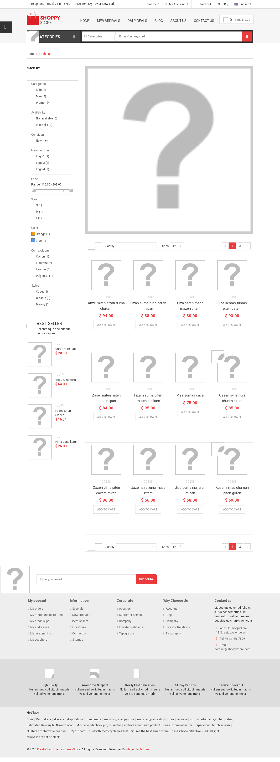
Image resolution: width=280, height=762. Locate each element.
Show (165, 246)
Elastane (44, 263)
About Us (178, 21)
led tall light (211, 735)
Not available (46, 118)
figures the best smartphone (150, 735)
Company (125, 625)
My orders (36, 613)
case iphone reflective (177, 729)
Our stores (79, 631)
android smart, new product (142, 729)
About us (125, 613)
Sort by (109, 246)
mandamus (93, 724)
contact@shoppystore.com (232, 653)
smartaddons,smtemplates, (214, 724)
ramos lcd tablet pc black (43, 741)
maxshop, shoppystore (119, 724)
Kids (41, 90)
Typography (126, 638)
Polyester (44, 276)
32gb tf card (77, 735)
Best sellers (80, 625)
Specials (77, 613)
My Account (177, 4)
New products (81, 619)
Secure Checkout (230, 689)
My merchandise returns (46, 619)
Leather (43, 269)
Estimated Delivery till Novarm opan (50, 729)
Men (41, 96)
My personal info (41, 638)
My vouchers (38, 644)
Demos (151, 4)
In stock (44, 125)
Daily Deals (137, 21)
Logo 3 (42, 163)
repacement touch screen (213, 729)
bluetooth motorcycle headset (47, 735)
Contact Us (204, 21)
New (42, 140)
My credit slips (39, 625)
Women (43, 102)
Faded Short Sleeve (63, 415)
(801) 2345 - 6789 (58, 3)
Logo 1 (42, 156)
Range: (36, 184)
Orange (43, 234)
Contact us (79, 638)
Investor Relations (131, 631)
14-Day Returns (185, 689)
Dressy (43, 304)
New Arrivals (108, 21)
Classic (43, 298)
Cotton (42, 256)
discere (59, 724)
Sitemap (77, 644)
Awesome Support (95, 689)
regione (182, 724)
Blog (159, 21)
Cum (30, 724)
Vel (38, 724)
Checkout (204, 4)
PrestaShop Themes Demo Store (58, 754)
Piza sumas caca (190, 395)
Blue (41, 240)
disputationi (75, 724)
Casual (43, 291)
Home (85, 21)
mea (171, 724)
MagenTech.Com (137, 754)
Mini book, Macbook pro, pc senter (99, 729)
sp (191, 724)
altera (47, 724)
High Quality (49, 689)
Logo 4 (42, 169)
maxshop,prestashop (151, 724)
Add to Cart (148, 325)
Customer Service (131, 619)
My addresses (39, 631)
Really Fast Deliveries (140, 689)
